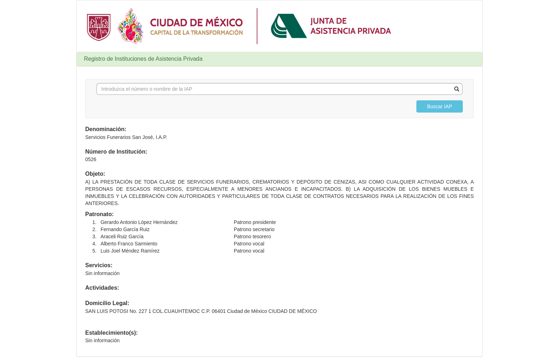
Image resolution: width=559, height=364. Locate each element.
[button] (439, 106)
